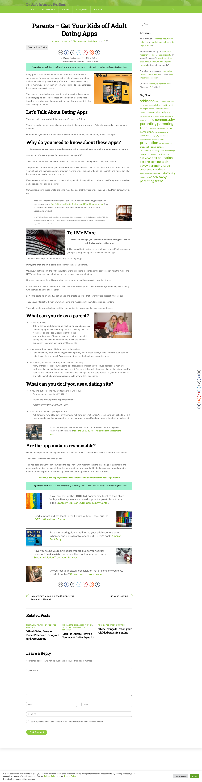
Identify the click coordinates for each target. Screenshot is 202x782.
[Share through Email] (60, 57)
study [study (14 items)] (148, 182)
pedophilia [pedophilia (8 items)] (153, 133)
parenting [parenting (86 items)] (148, 128)
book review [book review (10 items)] (149, 110)
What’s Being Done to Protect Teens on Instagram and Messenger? (42, 639)
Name (31, 709)
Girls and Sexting (119, 600)
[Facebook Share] (66, 57)
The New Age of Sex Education (86, 45)
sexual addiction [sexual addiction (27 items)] (156, 173)
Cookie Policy (70, 776)
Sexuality (66, 632)
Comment (33, 675)
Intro (32, 14)
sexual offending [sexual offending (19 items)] (167, 177)
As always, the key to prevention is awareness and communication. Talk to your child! (79, 482)
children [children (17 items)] (158, 109)
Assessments (48, 14)
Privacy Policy (50, 776)
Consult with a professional (86, 578)
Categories (81, 14)
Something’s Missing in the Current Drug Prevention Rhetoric (52, 602)
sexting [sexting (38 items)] (145, 166)
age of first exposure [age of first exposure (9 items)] (162, 106)
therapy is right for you (159, 88)
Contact (98, 14)
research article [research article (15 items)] (157, 158)
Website (32, 719)
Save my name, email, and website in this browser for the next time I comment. (67, 726)
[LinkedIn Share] (79, 57)
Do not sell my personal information (18, 779)
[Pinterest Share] (85, 57)
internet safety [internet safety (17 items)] (147, 120)
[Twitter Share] (72, 57)
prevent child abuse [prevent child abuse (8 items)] (157, 143)
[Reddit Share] (91, 57)
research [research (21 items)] (144, 158)
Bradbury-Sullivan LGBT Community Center (82, 507)
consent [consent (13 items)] (150, 117)
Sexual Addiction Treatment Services (55, 561)
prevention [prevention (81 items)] (149, 147)
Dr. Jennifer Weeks (60, 46)
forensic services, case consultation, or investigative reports (156, 66)
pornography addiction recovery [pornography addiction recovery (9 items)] (161, 140)
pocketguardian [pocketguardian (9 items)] (162, 133)
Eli (151, 91)
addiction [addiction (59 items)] (147, 105)
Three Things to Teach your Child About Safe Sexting (115, 635)
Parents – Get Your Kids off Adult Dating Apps (79, 34)
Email (86, 709)
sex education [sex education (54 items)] (162, 162)
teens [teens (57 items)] (159, 185)
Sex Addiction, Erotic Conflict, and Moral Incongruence (77, 208)
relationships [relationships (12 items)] (170, 155)
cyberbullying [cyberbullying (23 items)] (162, 116)
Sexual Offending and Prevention (77, 629)
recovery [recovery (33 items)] (145, 154)
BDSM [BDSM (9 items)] (142, 110)
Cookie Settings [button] (181, 776)
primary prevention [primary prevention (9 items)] (165, 148)
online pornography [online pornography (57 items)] (160, 124)
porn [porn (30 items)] (171, 132)
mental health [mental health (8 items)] (159, 120)
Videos (65, 14)
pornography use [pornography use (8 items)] (145, 143)
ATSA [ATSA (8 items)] (172, 106)
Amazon (116, 540)
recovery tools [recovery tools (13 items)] (158, 155)
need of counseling (160, 46)
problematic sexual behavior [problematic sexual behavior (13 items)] (152, 151)
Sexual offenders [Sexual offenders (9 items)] (151, 178)
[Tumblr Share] (97, 57)
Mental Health (32, 629)
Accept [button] (194, 776)
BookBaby (55, 543)
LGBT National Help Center (49, 523)
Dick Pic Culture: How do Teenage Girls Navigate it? (78, 640)
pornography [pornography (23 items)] (147, 136)
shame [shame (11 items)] (142, 182)
